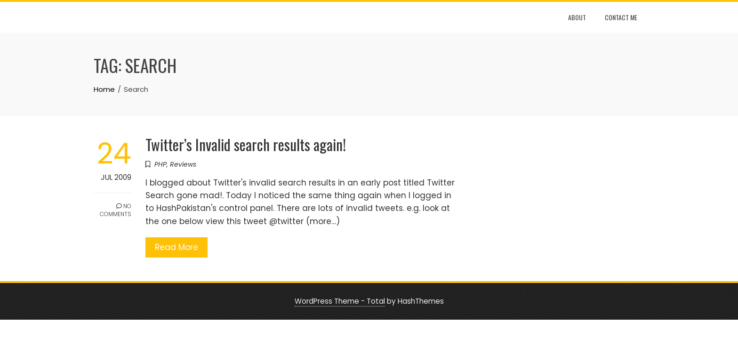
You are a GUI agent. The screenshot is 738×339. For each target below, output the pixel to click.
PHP (160, 164)
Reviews (183, 164)
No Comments (115, 210)
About (577, 17)
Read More (176, 247)
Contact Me (621, 17)
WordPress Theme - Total (340, 301)
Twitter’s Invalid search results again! (245, 144)
